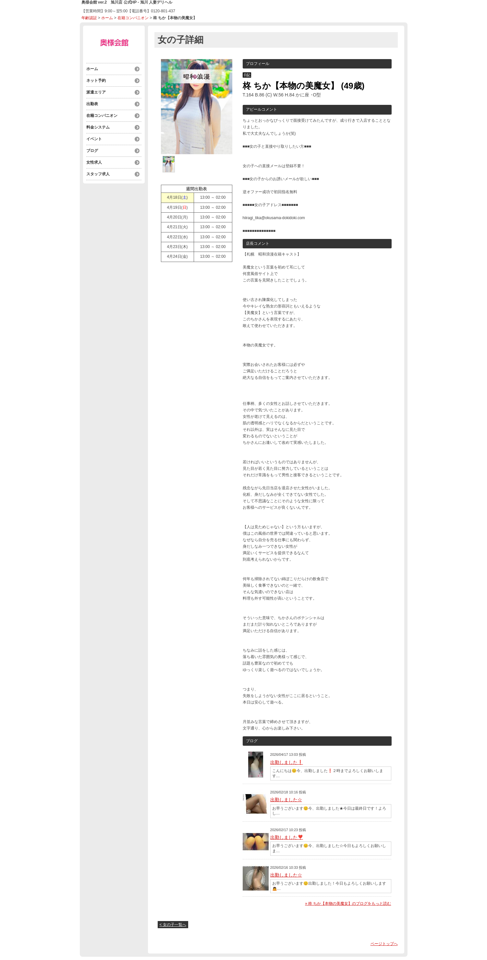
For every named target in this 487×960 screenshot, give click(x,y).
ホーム (107, 18)
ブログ (92, 150)
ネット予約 (96, 80)
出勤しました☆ (286, 799)
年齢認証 (89, 18)
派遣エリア (96, 92)
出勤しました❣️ (286, 837)
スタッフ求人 (98, 174)
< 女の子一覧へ (173, 924)
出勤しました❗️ (286, 762)
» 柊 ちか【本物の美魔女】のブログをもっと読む (348, 903)
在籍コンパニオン (133, 18)
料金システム (98, 127)
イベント (94, 139)
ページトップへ (384, 943)
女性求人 (94, 162)
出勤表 (92, 104)
